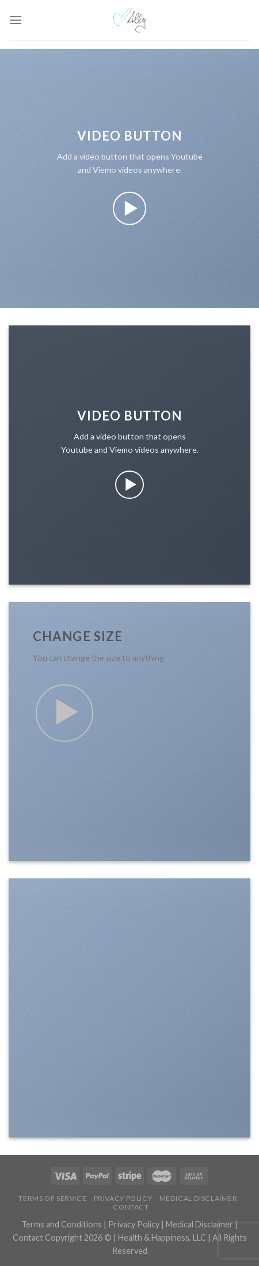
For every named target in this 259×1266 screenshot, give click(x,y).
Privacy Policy (123, 1198)
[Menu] (15, 20)
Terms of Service (52, 1198)
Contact (130, 1207)
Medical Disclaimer (198, 1198)
